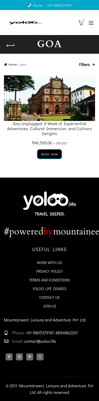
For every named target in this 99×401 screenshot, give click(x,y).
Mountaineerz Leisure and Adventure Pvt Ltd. (45, 319)
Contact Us (49, 297)
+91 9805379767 (39, 332)
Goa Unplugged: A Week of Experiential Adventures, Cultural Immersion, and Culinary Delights (49, 128)
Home (12, 64)
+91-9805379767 (59, 5)
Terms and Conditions (49, 279)
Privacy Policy (49, 271)
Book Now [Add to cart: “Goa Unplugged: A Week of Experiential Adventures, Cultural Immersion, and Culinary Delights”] (49, 154)
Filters (84, 64)
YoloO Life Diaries (50, 288)
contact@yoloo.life (40, 341)
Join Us (49, 306)
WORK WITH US (49, 262)
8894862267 (66, 332)
